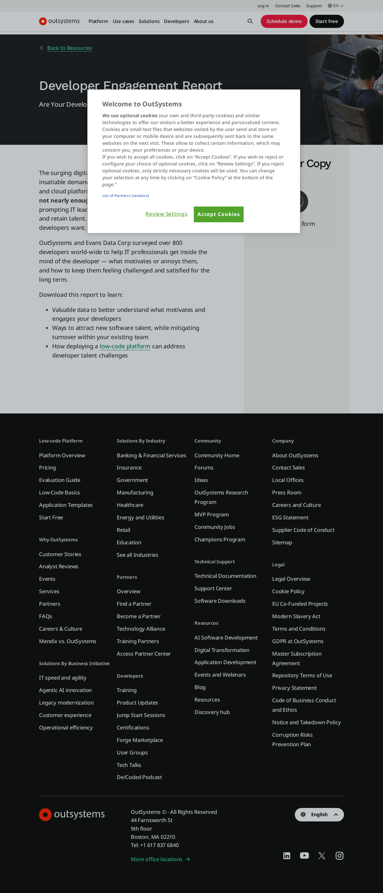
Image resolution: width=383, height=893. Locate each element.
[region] (193, 161)
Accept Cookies (218, 214)
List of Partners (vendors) (125, 195)
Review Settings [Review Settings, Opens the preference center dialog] (167, 213)
